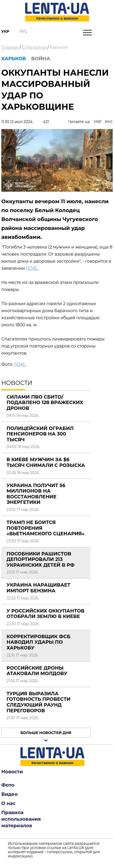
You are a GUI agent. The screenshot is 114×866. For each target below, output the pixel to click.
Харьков (58, 47)
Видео (9, 794)
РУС (109, 121)
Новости (12, 772)
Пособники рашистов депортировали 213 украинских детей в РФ (40, 559)
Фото (7, 785)
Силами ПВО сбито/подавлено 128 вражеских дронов (45, 402)
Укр (5, 31)
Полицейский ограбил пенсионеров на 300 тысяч (40, 434)
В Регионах (34, 47)
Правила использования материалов (21, 819)
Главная (10, 47)
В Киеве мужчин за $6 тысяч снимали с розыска (46, 462)
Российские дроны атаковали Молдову (37, 671)
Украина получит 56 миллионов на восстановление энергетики (36, 494)
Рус (23, 31)
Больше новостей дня (45, 732)
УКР (97, 121)
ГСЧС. (32, 268)
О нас (8, 803)
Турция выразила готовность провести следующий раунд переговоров (38, 702)
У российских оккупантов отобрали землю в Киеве (45, 614)
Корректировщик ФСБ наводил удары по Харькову (38, 642)
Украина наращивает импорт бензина (38, 588)
